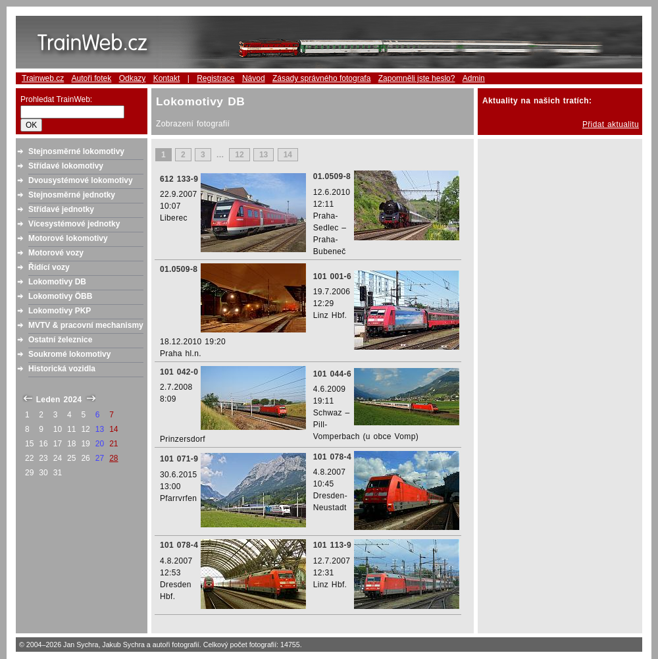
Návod (253, 78)
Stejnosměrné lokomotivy (76, 151)
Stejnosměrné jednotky (71, 194)
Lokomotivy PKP (59, 310)
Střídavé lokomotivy (65, 166)
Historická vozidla (61, 368)
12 (239, 154)
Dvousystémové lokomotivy (80, 180)
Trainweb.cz (43, 78)
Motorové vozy (56, 252)
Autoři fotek (92, 78)
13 (263, 154)
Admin (474, 78)
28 (113, 458)
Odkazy (132, 78)
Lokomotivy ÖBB (60, 296)
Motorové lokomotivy (68, 238)
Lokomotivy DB (57, 281)
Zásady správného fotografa (321, 78)
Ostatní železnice (60, 339)
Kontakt (166, 78)
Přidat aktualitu (610, 124)
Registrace (215, 78)
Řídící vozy (49, 267)
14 (288, 154)
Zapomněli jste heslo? (416, 78)
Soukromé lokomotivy (69, 354)
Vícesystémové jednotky (74, 223)
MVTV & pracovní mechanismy (85, 325)
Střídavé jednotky (61, 209)
